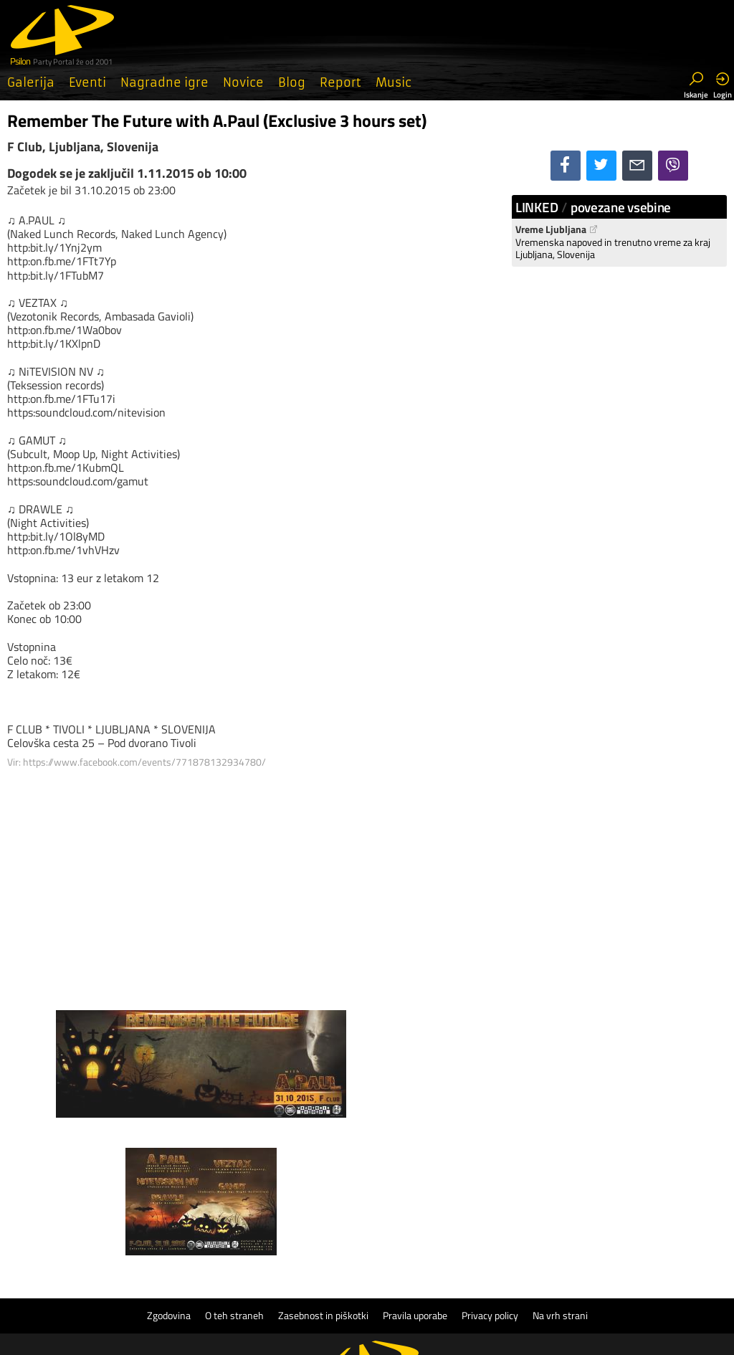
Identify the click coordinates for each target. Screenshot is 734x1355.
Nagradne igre (164, 82)
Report (340, 82)
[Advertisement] (252, 884)
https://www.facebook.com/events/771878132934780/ (144, 762)
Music (393, 82)
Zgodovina (169, 1178)
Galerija (30, 82)
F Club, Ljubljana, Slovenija (82, 146)
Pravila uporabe (415, 1178)
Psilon (401, 1263)
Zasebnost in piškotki (323, 1178)
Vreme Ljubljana (557, 229)
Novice (243, 82)
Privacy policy (490, 1178)
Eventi (87, 82)
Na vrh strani (560, 1178)
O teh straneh (234, 1178)
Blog (291, 82)
